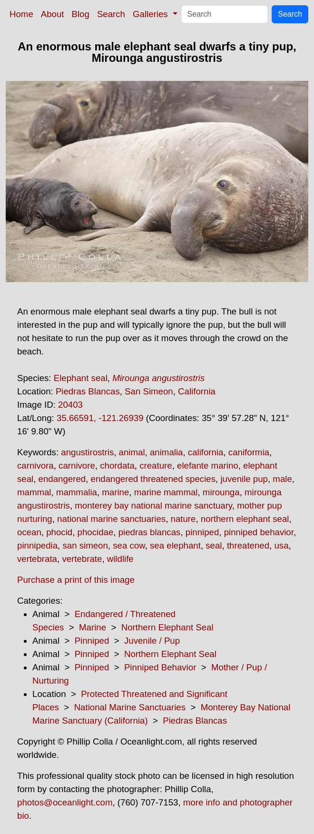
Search (111, 14)
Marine (92, 627)
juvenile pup (244, 479)
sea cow (129, 545)
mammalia (76, 492)
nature (183, 519)
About (52, 14)
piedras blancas (149, 532)
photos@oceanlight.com (64, 802)
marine (115, 492)
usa (281, 545)
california (206, 452)
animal (132, 452)
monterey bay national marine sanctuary (153, 505)
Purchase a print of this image (76, 580)
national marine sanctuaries (111, 519)
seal (214, 545)
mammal (34, 492)
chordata (117, 466)
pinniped (202, 532)
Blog (80, 14)
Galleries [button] (151, 14)
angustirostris (87, 452)
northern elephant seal (245, 519)
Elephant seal (81, 378)
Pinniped (92, 641)
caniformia (248, 452)
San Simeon (149, 391)
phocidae (96, 532)
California (197, 391)
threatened (248, 545)
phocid (59, 532)
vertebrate (82, 559)
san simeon (85, 545)
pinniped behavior (259, 532)
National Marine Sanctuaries (130, 707)
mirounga (221, 492)
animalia (166, 452)
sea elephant (175, 545)
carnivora (35, 466)
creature (155, 466)
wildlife (120, 559)
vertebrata (37, 559)
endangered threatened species (153, 479)
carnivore (77, 466)
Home (21, 14)
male (282, 479)
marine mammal (166, 492)
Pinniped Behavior (160, 667)
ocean (29, 532)
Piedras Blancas (88, 391)
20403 (70, 405)
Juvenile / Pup (152, 641)
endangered (62, 479)
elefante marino (207, 466)
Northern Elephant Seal (167, 627)
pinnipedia (37, 545)
